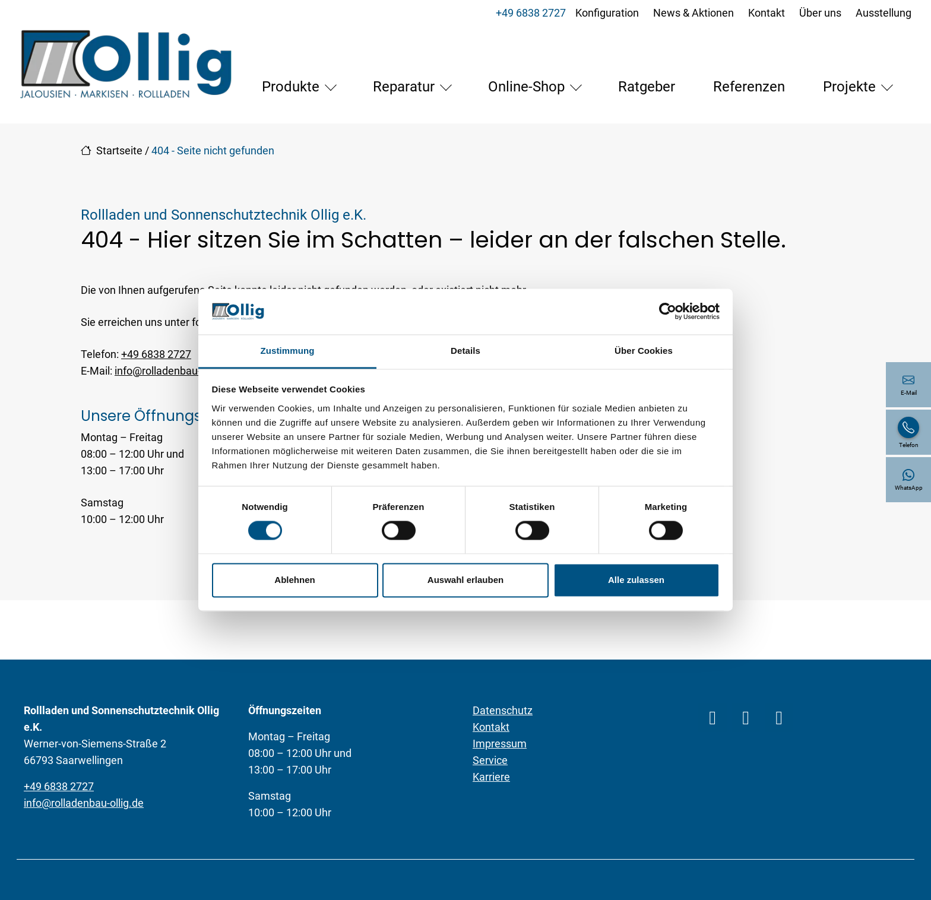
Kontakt (764, 13)
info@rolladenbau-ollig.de (175, 397)
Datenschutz (503, 736)
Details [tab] (465, 351)
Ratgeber (535, 112)
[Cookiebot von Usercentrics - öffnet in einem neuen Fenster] (668, 312)
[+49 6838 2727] (908, 432)
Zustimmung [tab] (288, 351)
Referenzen (638, 112)
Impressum (500, 769)
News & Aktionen (691, 13)
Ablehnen (294, 580)
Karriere (491, 803)
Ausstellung (882, 13)
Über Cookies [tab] (644, 351)
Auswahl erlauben (466, 580)
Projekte (738, 112)
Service (490, 786)
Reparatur (293, 112)
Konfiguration (605, 13)
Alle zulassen (636, 580)
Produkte (179, 112)
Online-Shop (415, 112)
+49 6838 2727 (529, 13)
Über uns (818, 13)
